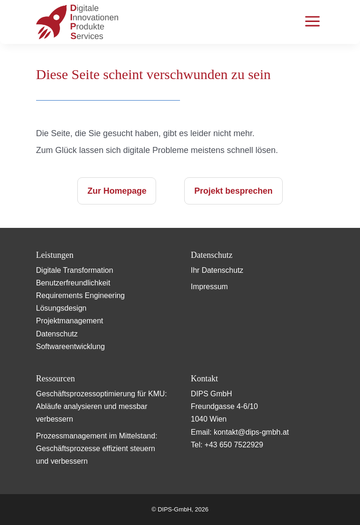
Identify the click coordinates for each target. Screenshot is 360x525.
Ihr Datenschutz (217, 270)
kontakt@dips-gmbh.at (251, 432)
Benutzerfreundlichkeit (73, 283)
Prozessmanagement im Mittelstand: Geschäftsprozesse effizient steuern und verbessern (97, 448)
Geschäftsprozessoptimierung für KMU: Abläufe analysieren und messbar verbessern (101, 406)
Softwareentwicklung (70, 346)
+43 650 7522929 (233, 445)
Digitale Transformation (74, 270)
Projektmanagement (69, 321)
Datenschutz (57, 334)
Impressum (209, 287)
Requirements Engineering (80, 295)
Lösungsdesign (61, 308)
